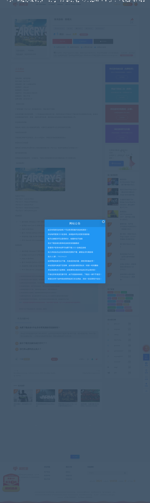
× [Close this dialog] (103, 221)
